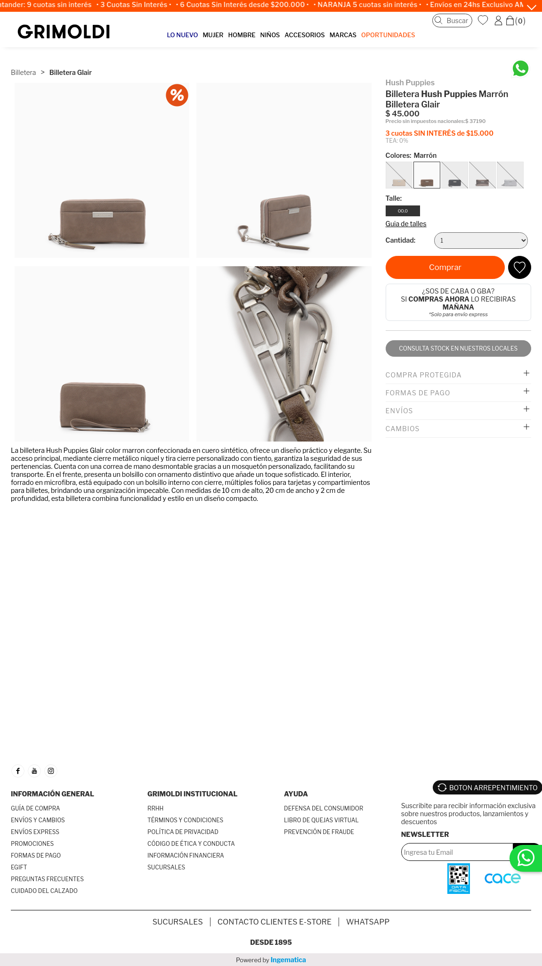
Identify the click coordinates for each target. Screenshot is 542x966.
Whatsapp (367, 921)
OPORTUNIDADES (388, 35)
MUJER (212, 35)
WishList (484, 20)
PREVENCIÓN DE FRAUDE (319, 831)
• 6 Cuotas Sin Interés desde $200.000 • (246, 4)
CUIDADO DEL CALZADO (44, 890)
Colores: (411, 155)
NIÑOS (270, 35)
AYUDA (296, 794)
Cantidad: (400, 240)
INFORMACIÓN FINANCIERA (185, 855)
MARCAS (343, 35)
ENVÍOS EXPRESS (35, 831)
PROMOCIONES (32, 843)
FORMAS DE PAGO (36, 855)
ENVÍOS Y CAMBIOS (38, 820)
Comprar (445, 267)
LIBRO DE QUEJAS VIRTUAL (321, 820)
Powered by (271, 960)
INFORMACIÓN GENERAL (52, 794)
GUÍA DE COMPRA (35, 808)
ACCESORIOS (304, 35)
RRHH (155, 808)
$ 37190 (475, 121)
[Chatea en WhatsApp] (520, 68)
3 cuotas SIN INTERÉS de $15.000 (439, 133)
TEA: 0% (397, 140)
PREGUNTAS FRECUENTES (47, 879)
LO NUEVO (182, 35)
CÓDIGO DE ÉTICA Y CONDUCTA (191, 843)
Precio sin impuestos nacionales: (425, 121)
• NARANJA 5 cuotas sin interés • (371, 4)
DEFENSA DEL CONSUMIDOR (323, 808)
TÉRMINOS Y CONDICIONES (185, 820)
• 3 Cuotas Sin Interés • (137, 4)
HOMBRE (241, 35)
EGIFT (19, 867)
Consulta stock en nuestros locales (458, 348)
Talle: (394, 198)
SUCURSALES (166, 867)
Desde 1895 (271, 942)
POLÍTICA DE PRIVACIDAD (182, 831)
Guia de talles (406, 224)
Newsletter (425, 834)
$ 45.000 (403, 113)
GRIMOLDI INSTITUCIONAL (192, 794)
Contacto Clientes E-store (275, 921)
